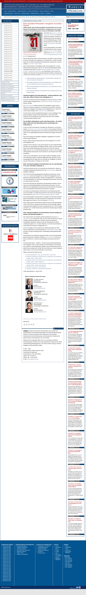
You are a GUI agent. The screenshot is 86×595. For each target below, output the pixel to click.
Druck (56, 548)
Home (5, 11)
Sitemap (57, 557)
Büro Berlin (67, 557)
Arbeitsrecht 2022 (8, 34)
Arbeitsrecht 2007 (8, 66)
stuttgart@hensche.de (8, 158)
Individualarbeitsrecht (43, 547)
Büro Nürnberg (68, 565)
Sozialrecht (40, 551)
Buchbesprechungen (21, 546)
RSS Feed (57, 554)
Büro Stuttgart (68, 567)
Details (8, 113)
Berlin (5, 16)
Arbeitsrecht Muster (25, 13)
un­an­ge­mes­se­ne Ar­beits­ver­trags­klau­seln (50, 101)
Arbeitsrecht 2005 (8, 71)
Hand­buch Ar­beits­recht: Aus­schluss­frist (36, 267)
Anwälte (52, 16)
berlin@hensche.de (8, 111)
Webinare (42, 13)
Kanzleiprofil (48, 13)
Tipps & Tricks (17, 13)
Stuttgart (46, 16)
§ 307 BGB (50, 200)
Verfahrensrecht (41, 553)
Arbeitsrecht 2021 (8, 36)
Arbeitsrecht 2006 (8, 69)
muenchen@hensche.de (9, 144)
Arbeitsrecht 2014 (8, 51)
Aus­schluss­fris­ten (29, 105)
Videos (3, 93)
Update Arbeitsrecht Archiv (8, 100)
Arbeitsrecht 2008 (8, 64)
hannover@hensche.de (9, 131)
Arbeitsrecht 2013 (8, 53)
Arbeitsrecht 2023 (8, 32)
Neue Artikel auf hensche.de (23, 550)
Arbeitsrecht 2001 (8, 79)
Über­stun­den (26, 176)
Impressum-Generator (8, 13)
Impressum (67, 550)
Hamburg (17, 16)
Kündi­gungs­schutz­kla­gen (52, 229)
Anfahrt (3, 113)
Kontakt (57, 551)
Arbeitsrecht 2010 (8, 60)
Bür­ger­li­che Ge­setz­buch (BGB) (51, 43)
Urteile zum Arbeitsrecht (44, 11)
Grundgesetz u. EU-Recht (44, 546)
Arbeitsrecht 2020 (8, 38)
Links (56, 553)
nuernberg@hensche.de (9, 151)
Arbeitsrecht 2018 (8, 43)
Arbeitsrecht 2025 (8, 27)
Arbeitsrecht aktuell (12, 11)
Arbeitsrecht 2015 (8, 49)
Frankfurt (11, 16)
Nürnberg (40, 16)
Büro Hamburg (68, 560)
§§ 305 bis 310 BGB (52, 51)
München (34, 16)
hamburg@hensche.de (9, 125)
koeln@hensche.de (8, 138)
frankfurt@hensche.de (8, 118)
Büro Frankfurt (68, 558)
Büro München (68, 564)
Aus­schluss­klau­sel (51, 170)
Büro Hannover (68, 561)
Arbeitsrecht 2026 (8, 25)
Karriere (57, 550)
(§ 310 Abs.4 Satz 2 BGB (35, 63)
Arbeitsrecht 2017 (8, 45)
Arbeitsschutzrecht (42, 548)
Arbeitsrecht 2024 (8, 30)
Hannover (23, 16)
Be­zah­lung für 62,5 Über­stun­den (36, 129)
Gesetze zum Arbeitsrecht (33, 11)
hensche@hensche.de (39, 288)
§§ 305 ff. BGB (54, 194)
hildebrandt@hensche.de (40, 300)
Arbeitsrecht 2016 (8, 47)
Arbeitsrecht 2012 (8, 56)
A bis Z (57, 546)
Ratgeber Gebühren (35, 13)
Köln (29, 16)
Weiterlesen (72, 41)
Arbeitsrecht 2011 (8, 58)
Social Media (58, 555)
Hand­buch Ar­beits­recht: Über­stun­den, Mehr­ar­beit (38, 268)
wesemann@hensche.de (40, 311)
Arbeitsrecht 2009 (8, 62)
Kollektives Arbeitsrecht (43, 550)
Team (66, 548)
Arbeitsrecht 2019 (8, 40)
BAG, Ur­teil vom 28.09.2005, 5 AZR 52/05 (51, 74)
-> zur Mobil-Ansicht (7, 20)
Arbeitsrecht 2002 (8, 77)
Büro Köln (67, 562)
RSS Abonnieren (58, 328)
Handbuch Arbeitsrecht (21, 11)
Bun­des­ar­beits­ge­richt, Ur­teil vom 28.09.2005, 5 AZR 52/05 (41, 254)
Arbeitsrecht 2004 (8, 73)
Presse (52, 11)
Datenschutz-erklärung (68, 552)
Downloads (58, 547)
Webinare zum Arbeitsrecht (8, 97)
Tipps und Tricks (6, 82)
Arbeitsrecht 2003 (8, 75)
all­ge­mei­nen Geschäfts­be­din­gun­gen (41, 194)
